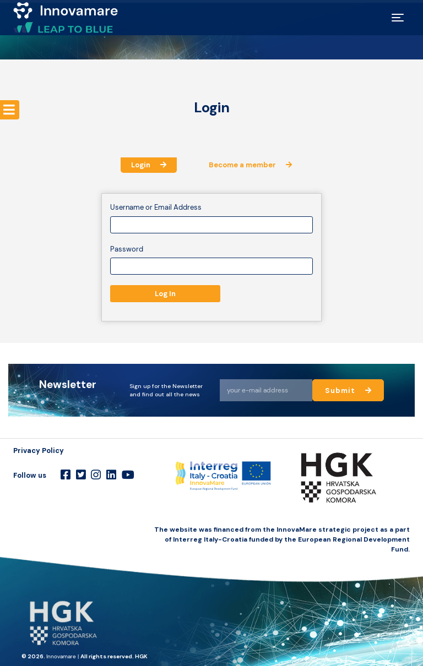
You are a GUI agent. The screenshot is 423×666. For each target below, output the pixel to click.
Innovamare (61, 656)
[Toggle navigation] (398, 18)
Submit (348, 390)
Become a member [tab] (250, 165)
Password (126, 249)
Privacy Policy (38, 450)
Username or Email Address (156, 207)
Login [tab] (148, 165)
